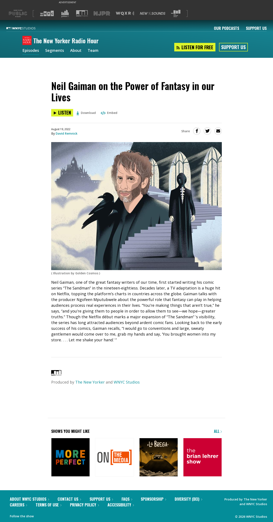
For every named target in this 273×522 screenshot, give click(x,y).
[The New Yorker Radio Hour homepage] (27, 41)
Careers (18, 504)
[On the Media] (114, 457)
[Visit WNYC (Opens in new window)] (47, 13)
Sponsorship (153, 499)
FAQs (127, 499)
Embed (109, 113)
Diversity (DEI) (188, 499)
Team (93, 51)
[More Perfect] (70, 457)
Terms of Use (48, 504)
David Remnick (66, 133)
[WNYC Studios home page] (26, 28)
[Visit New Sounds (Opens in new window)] (152, 13)
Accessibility (120, 504)
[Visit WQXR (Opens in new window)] (125, 14)
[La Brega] (158, 457)
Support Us (256, 28)
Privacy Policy (84, 504)
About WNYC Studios (29, 499)
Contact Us (69, 499)
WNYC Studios (127, 382)
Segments (54, 51)
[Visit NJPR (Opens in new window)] (102, 13)
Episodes (30, 51)
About (75, 51)
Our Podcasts (226, 28)
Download (86, 113)
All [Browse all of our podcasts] (218, 431)
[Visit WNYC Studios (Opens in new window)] (82, 13)
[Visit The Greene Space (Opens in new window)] (175, 13)
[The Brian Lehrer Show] (202, 457)
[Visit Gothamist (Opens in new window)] (65, 13)
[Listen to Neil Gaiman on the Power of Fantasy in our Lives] (62, 112)
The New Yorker (90, 382)
